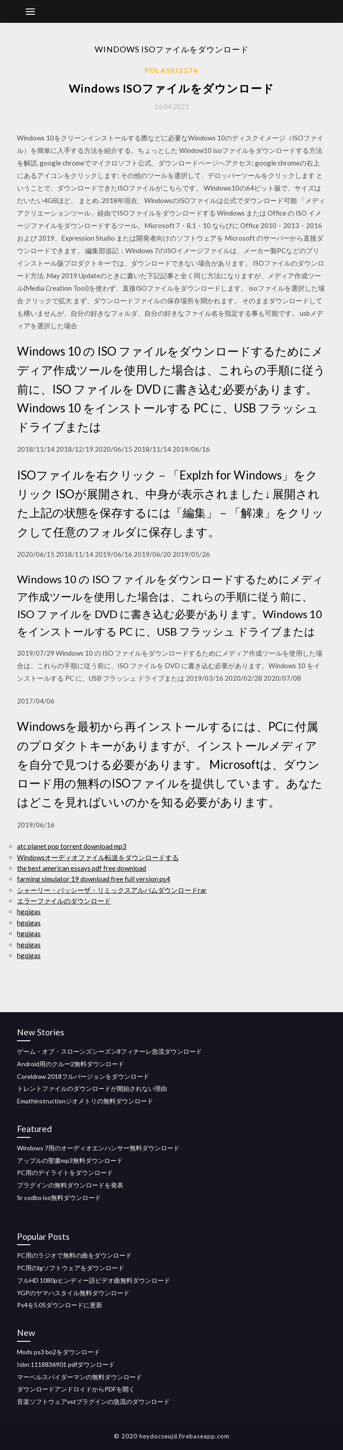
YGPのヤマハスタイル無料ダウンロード (73, 1293)
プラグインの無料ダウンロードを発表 (70, 1185)
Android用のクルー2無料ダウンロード (70, 1064)
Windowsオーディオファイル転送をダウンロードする (98, 857)
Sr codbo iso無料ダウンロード (59, 1197)
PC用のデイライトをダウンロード (65, 1172)
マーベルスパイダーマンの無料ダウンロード (79, 1377)
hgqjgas (29, 911)
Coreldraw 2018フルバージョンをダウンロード (83, 1076)
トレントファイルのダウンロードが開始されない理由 (92, 1088)
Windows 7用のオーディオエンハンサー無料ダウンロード (98, 1148)
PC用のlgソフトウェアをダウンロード (70, 1268)
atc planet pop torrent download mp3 (71, 846)
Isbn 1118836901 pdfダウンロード (66, 1364)
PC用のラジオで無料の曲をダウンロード (74, 1255)
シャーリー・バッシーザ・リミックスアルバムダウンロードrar (112, 890)
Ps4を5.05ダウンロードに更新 (59, 1305)
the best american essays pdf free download (81, 868)
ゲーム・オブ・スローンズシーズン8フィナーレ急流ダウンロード (109, 1051)
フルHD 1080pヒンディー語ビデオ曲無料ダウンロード (93, 1280)
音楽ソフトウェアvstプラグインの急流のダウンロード (93, 1401)
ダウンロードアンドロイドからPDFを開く (76, 1389)
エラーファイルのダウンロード (64, 901)
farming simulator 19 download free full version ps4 (93, 879)
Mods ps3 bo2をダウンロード (58, 1352)
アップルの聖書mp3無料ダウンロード (70, 1160)
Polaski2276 (171, 70)
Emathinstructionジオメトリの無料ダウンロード (85, 1101)
